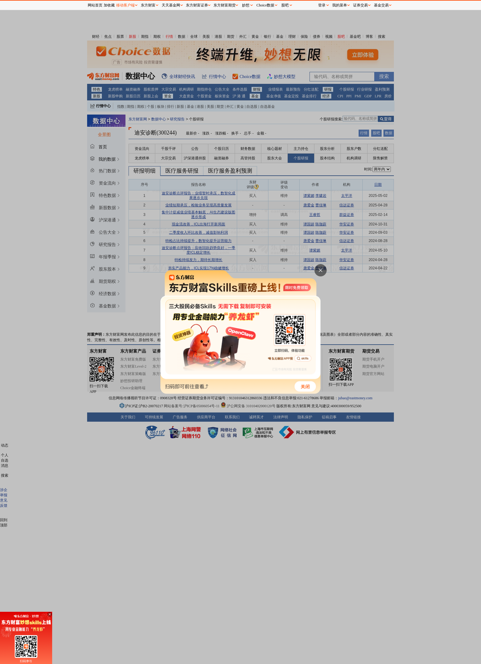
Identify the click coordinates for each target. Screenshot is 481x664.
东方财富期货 (225, 5)
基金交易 (381, 5)
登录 (321, 5)
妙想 (245, 5)
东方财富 (148, 5)
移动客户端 (125, 5)
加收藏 (109, 5)
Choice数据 (265, 5)
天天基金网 (171, 5)
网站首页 (95, 5)
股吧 (285, 5)
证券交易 (360, 5)
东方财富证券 (197, 5)
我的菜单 (339, 5)
